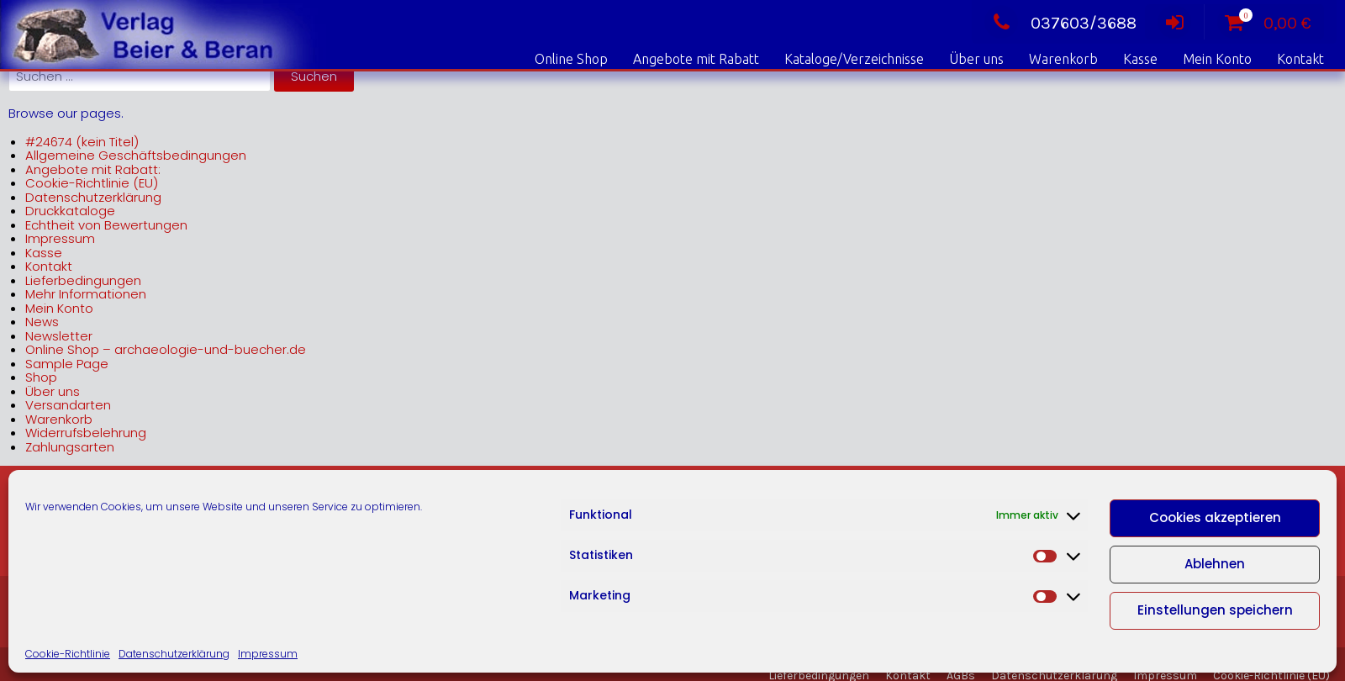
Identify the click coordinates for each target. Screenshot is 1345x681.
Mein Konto (1217, 58)
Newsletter (58, 336)
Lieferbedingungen (83, 280)
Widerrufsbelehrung (85, 432)
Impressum (268, 654)
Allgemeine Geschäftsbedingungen (135, 155)
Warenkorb (1063, 58)
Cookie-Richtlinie (67, 654)
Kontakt (1300, 58)
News (42, 321)
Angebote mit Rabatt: (93, 169)
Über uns (976, 58)
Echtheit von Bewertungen (106, 225)
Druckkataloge (70, 210)
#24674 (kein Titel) (82, 141)
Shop (41, 377)
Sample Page (66, 363)
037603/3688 (1060, 23)
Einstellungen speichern (1215, 610)
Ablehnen (1214, 564)
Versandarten (68, 405)
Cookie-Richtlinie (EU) (91, 183)
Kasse (1140, 58)
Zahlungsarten (69, 447)
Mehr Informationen (85, 294)
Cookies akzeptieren (1215, 517)
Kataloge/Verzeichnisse (854, 58)
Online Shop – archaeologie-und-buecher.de (165, 349)
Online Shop (571, 58)
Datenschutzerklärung (174, 654)
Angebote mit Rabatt (696, 58)
